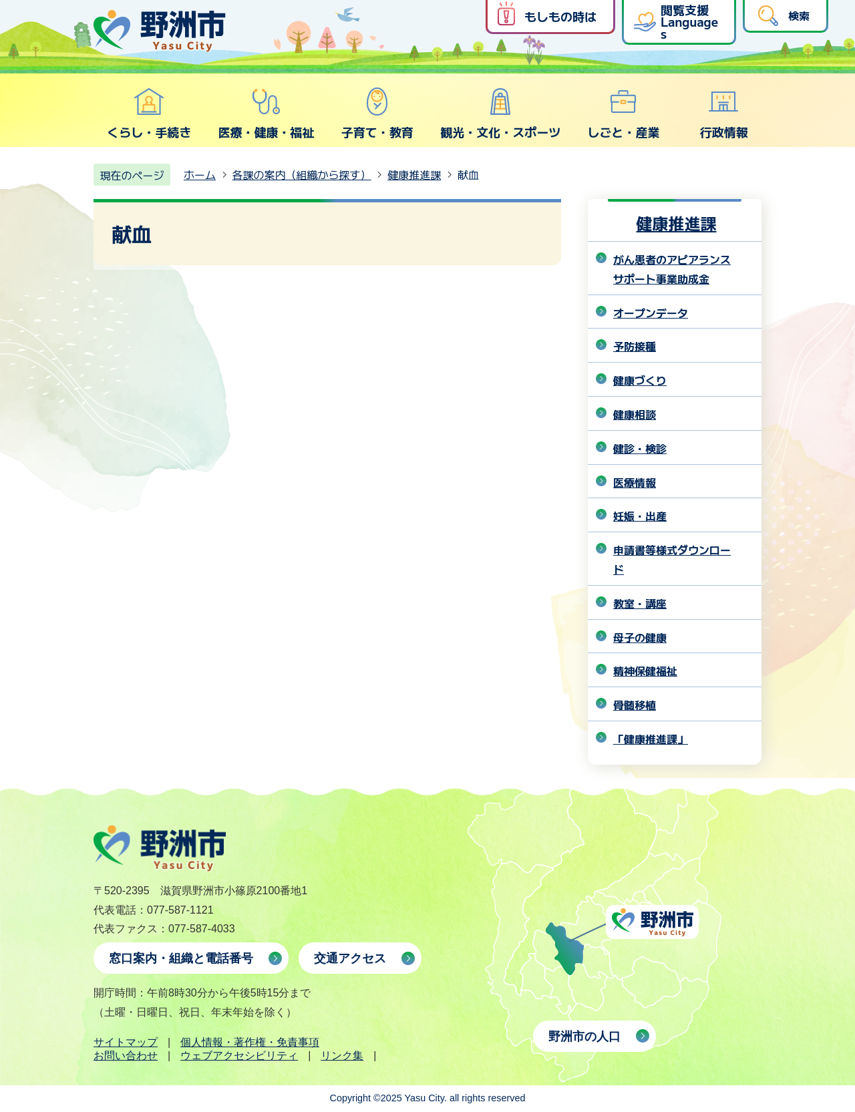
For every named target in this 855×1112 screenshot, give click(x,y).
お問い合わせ (126, 1055)
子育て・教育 (377, 113)
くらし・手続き (149, 113)
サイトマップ (126, 1042)
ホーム (200, 174)
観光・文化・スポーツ (500, 113)
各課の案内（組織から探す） (301, 174)
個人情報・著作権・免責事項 (249, 1042)
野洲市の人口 (584, 1036)
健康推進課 (414, 174)
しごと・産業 (623, 113)
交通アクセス (350, 958)
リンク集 (342, 1055)
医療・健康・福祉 (266, 113)
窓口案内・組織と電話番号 (181, 958)
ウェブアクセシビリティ (239, 1055)
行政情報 (724, 113)
